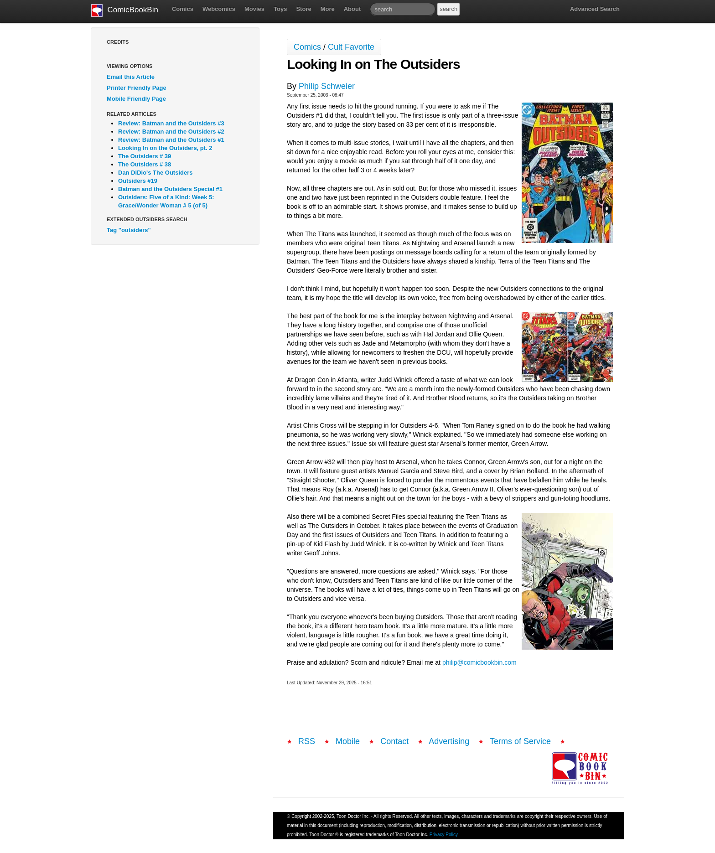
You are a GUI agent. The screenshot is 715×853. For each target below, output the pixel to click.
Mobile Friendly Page (136, 98)
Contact (394, 741)
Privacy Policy (444, 834)
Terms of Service (520, 741)
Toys (280, 8)
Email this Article (131, 76)
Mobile (348, 741)
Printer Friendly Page (136, 87)
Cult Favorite (351, 47)
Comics (182, 8)
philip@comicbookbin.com (479, 662)
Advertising (449, 741)
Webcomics (218, 8)
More (328, 8)
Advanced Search (595, 8)
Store (303, 8)
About (352, 8)
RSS (306, 741)
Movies (254, 8)
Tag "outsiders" (129, 230)
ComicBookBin (124, 10)
